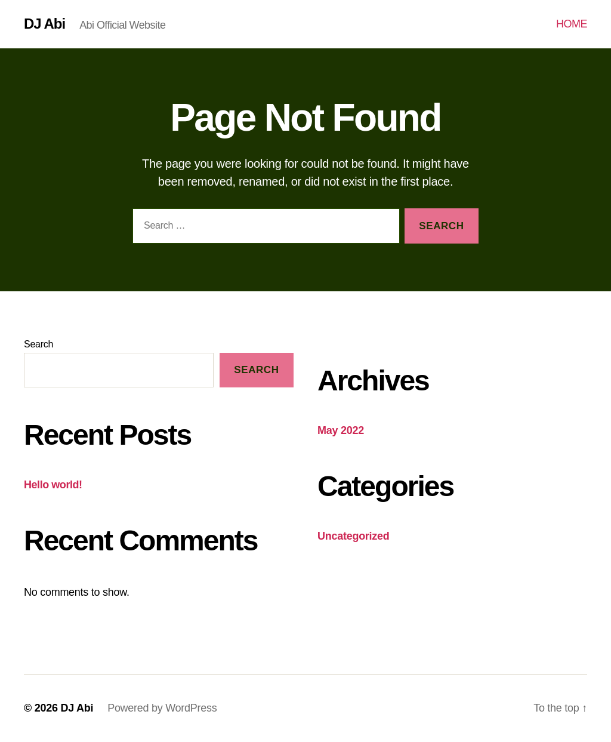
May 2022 (340, 430)
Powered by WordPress (162, 708)
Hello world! (53, 485)
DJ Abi (44, 24)
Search (38, 344)
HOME (571, 24)
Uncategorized (353, 536)
